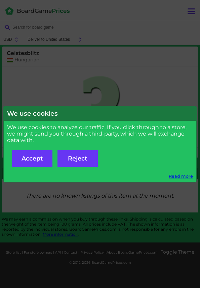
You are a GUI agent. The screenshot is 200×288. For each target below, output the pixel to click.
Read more (181, 176)
